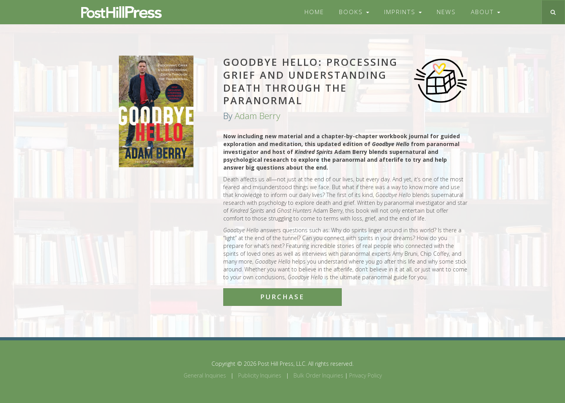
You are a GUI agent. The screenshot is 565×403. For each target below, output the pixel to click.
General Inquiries (205, 375)
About (485, 12)
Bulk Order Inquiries (318, 375)
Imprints (403, 12)
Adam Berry (257, 116)
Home (314, 12)
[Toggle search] (553, 12)
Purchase (282, 296)
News (446, 12)
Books (354, 12)
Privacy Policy (365, 375)
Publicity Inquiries (259, 375)
